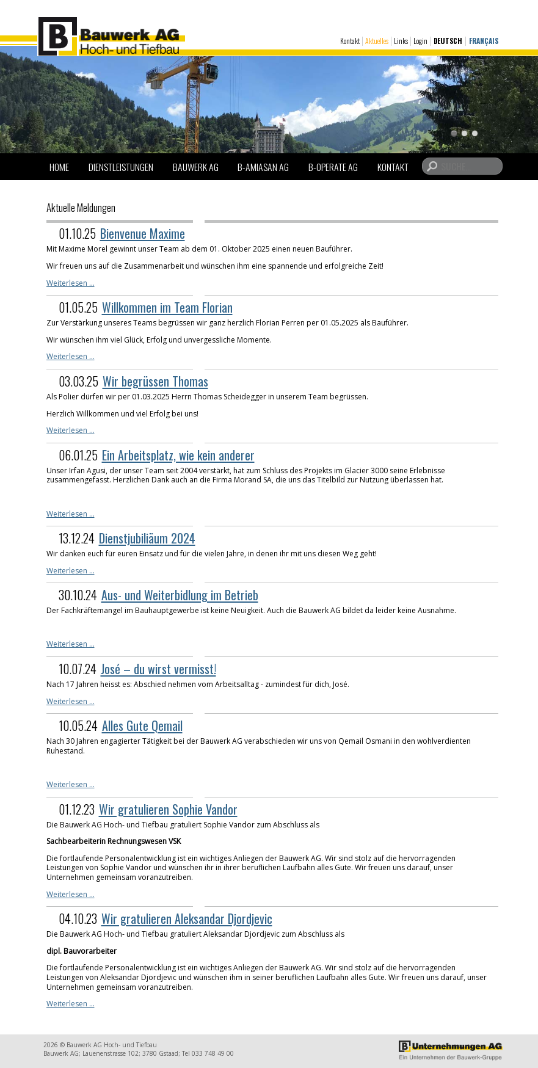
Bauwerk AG (196, 166)
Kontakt (350, 41)
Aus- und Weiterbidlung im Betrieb (179, 595)
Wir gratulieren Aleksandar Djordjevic (186, 918)
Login (420, 41)
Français (483, 41)
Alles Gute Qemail (142, 725)
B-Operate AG (333, 166)
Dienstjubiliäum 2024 (147, 538)
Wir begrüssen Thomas (155, 381)
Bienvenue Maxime (142, 233)
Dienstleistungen (121, 166)
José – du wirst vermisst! (158, 668)
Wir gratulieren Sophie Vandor (168, 809)
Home (59, 166)
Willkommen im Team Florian (167, 307)
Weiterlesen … (70, 283)
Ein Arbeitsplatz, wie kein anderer (178, 455)
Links (401, 41)
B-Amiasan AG (263, 166)
